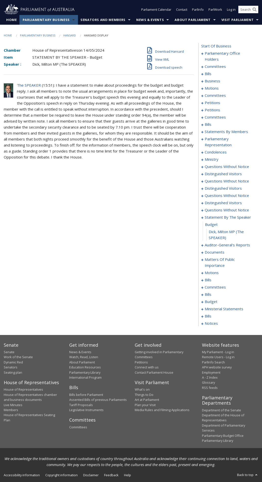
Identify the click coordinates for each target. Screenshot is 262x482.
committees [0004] (215, 66)
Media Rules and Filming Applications (162, 410)
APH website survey (217, 367)
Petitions (141, 362)
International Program (85, 377)
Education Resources (85, 367)
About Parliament (192, 19)
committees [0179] (215, 117)
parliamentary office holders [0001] (222, 56)
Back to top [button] (247, 475)
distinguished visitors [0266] (223, 173)
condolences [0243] (216, 152)
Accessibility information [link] (22, 475)
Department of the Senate (221, 410)
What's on (142, 389)
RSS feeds (210, 387)
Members (11, 410)
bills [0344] (208, 294)
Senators (10, 367)
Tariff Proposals (81, 405)
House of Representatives (23, 389)
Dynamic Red (13, 362)
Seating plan (13, 372)
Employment (211, 372)
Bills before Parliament (86, 394)
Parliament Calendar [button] (156, 9)
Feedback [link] (111, 475)
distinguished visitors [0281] (223, 202)
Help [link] (127, 475)
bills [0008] (208, 73)
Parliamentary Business (46, 19)
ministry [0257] (211, 159)
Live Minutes (13, 405)
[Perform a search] (254, 9)
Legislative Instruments (86, 410)
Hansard (69, 35)
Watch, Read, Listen (83, 357)
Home (11, 19)
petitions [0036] (212, 102)
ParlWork (215, 9)
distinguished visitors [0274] (223, 188)
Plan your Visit (145, 405)
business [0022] (212, 80)
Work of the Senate (18, 357)
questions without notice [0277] (227, 195)
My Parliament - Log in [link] (218, 352)
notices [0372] (211, 323)
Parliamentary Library (84, 372)
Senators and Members (103, 19)
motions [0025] (212, 88)
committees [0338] (215, 287)
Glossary (208, 382)
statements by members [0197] (226, 131)
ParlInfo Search (213, 362)
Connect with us (147, 367)
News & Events (150, 19)
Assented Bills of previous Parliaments (98, 399)
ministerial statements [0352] (224, 308)
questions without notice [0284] (227, 209)
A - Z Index (210, 377)
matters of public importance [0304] (220, 262)
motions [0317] (212, 272)
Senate (9, 352)
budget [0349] (211, 301)
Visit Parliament (237, 19)
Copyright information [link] (61, 475)
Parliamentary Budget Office (223, 435)
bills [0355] (208, 316)
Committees (78, 427)
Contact (181, 9)
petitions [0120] (212, 109)
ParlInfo (198, 9)
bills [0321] (208, 279)
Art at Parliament (147, 399)
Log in (231, 9)
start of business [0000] (216, 45)
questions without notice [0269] (227, 180)
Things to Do (144, 394)
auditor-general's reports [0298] (227, 244)
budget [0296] (211, 224)
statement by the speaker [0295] (228, 217)
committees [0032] (215, 95)
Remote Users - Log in (218, 357)
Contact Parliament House (154, 372)
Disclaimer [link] (91, 475)
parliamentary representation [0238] (218, 141)
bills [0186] (208, 124)
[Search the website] (248, 9)
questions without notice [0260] (227, 166)
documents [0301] (214, 252)
